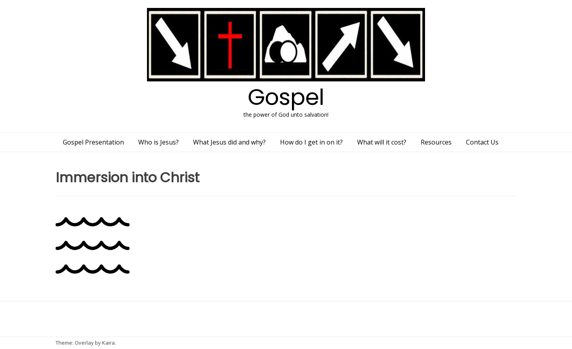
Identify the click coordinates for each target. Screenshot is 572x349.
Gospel (286, 97)
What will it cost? (381, 142)
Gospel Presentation (93, 142)
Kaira (108, 342)
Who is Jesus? (158, 142)
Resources (436, 142)
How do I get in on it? (311, 142)
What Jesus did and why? (229, 142)
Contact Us (482, 142)
